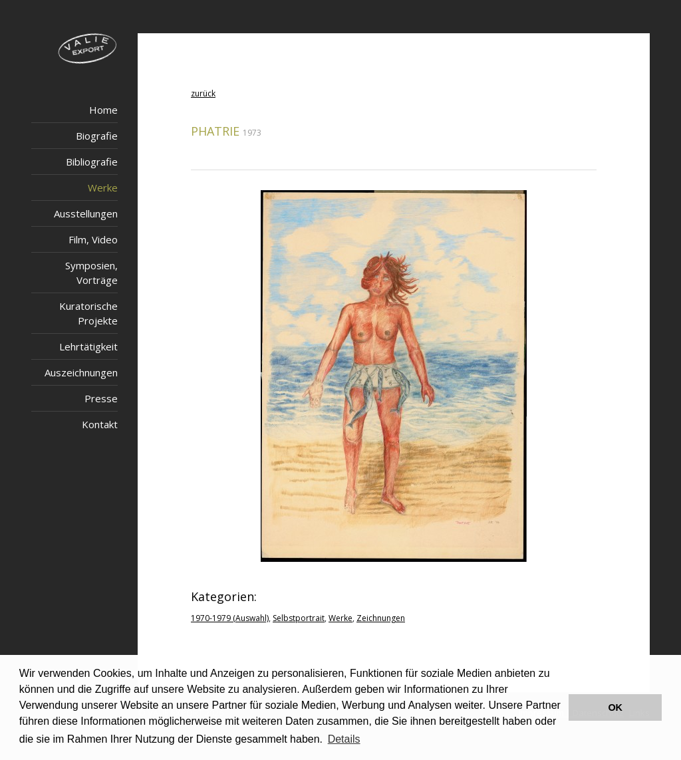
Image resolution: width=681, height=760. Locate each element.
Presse (101, 398)
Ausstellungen (86, 213)
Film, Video (93, 239)
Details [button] (344, 739)
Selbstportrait (299, 618)
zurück (203, 93)
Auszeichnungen (81, 372)
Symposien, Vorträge (91, 273)
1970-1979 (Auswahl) (230, 618)
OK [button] (615, 707)
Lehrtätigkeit (88, 346)
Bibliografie (92, 161)
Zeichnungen (380, 618)
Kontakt (100, 424)
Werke (103, 187)
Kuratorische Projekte (88, 313)
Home (103, 109)
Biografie (97, 135)
